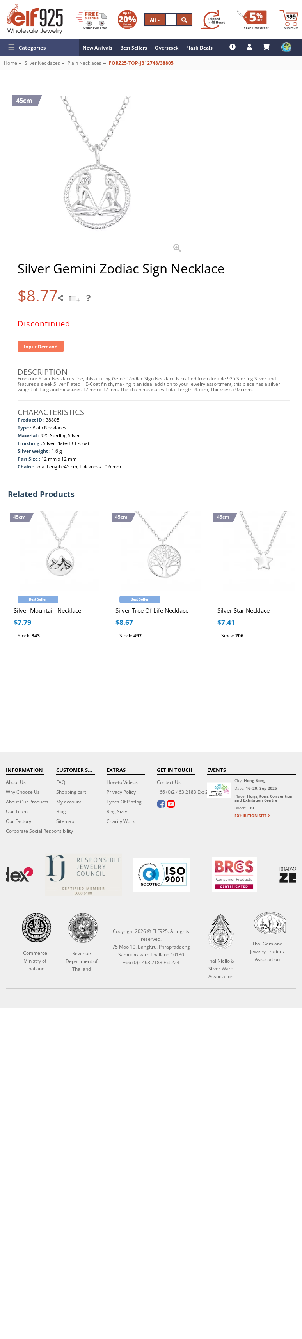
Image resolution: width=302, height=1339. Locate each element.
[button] (39, 47)
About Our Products (27, 801)
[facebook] (161, 805)
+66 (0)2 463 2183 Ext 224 (185, 792)
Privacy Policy (121, 792)
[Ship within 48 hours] (213, 19)
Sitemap (65, 821)
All (155, 20)
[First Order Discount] (252, 19)
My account (68, 801)
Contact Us (169, 782)
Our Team (17, 811)
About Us (16, 782)
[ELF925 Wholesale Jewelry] (35, 18)
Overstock (166, 47)
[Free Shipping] (91, 19)
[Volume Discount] (127, 19)
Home (10, 63)
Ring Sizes (117, 811)
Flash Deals (199, 47)
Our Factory (18, 821)
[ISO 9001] (161, 875)
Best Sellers (133, 47)
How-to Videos (122, 782)
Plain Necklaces (84, 63)
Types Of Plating (124, 801)
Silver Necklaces (42, 63)
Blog (61, 811)
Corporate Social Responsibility (39, 831)
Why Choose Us (23, 792)
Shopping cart (71, 792)
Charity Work (121, 821)
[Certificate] (83, 874)
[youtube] (171, 805)
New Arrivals (97, 47)
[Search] (170, 19)
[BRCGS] (234, 874)
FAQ (60, 782)
